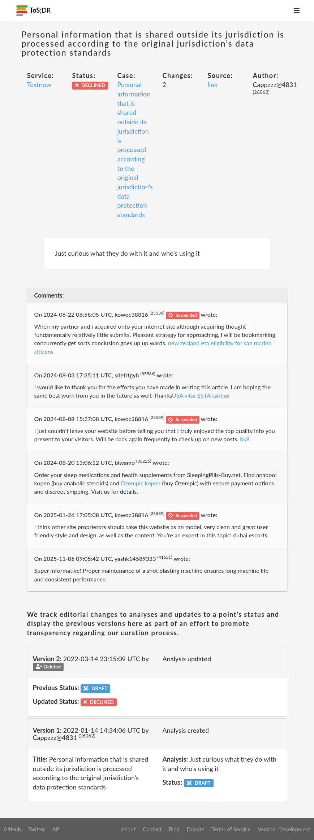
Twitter (36, 829)
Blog (174, 829)
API (56, 829)
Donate (195, 829)
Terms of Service (230, 829)
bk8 (245, 439)
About (128, 829)
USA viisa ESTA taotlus (201, 395)
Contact (152, 829)
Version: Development (284, 829)
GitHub (12, 829)
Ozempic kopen (140, 483)
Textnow (39, 84)
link (213, 84)
